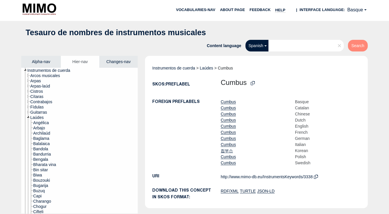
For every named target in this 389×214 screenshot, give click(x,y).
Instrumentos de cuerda (173, 68)
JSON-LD (266, 191)
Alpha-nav (41, 61)
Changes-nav (118, 61)
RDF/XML (229, 191)
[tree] (79, 140)
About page (232, 10)
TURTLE (248, 191)
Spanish (255, 45)
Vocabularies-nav (195, 10)
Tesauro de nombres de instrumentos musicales (116, 32)
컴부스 (227, 150)
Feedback (260, 10)
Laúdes (206, 68)
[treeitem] (51, 70)
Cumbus (228, 101)
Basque (355, 9)
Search (357, 45)
